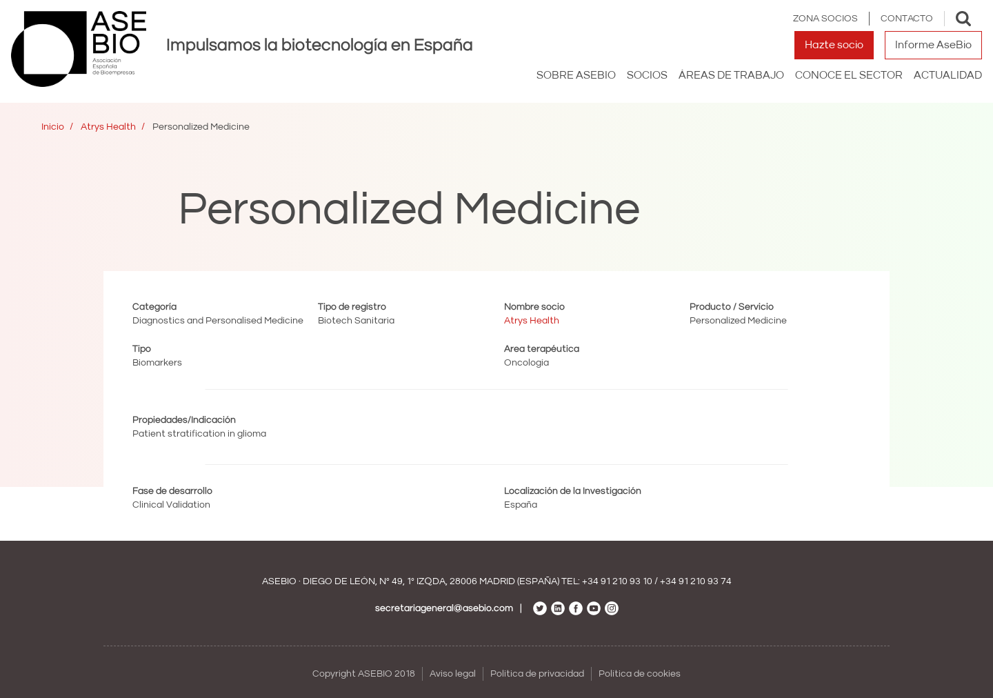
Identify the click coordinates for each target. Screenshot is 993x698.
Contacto (907, 18)
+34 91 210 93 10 (617, 581)
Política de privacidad (537, 674)
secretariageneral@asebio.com (444, 608)
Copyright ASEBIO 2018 (363, 674)
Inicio (52, 127)
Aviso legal (453, 674)
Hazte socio (834, 44)
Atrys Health (108, 127)
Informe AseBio (933, 44)
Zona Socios (825, 18)
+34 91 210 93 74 (696, 581)
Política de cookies (640, 674)
